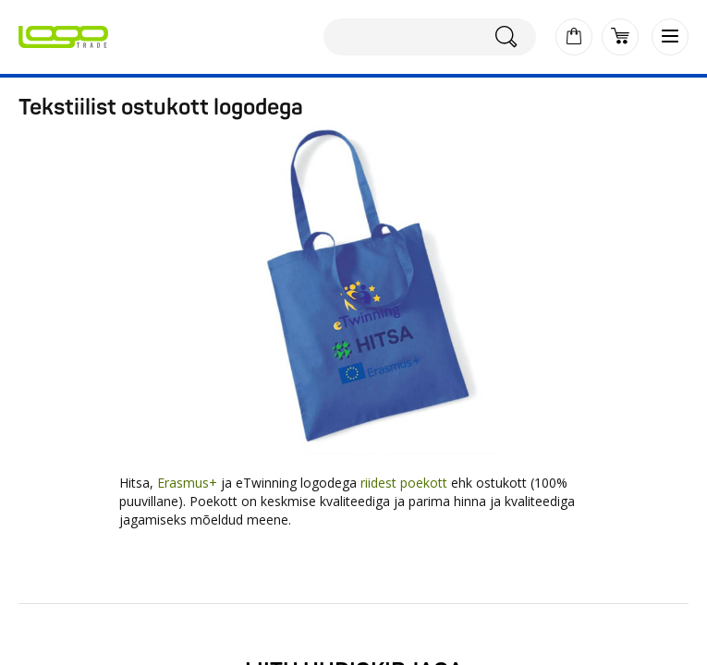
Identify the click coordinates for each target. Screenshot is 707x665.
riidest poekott (403, 482)
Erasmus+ (187, 482)
